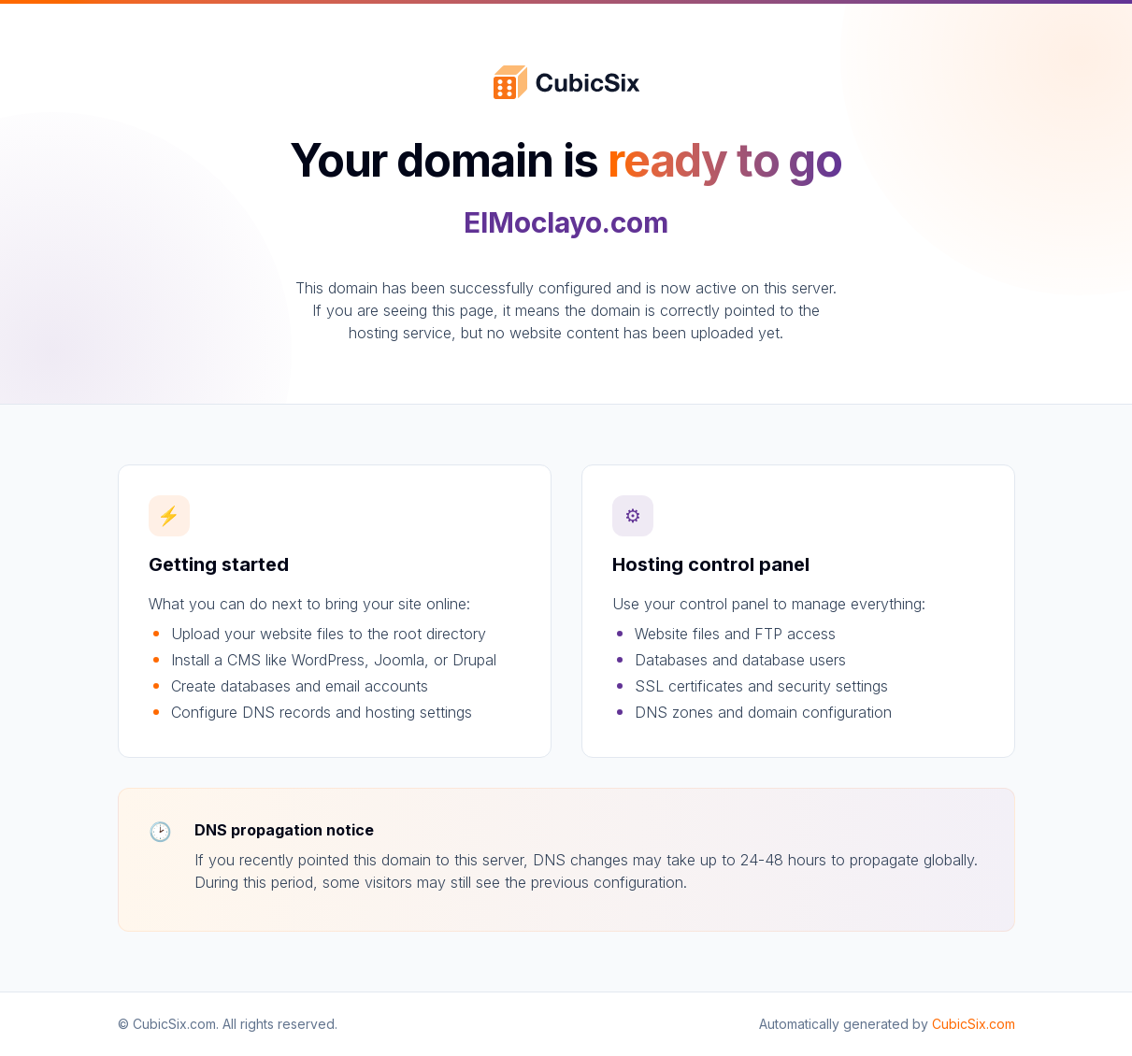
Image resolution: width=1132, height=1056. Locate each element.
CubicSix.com (973, 1024)
